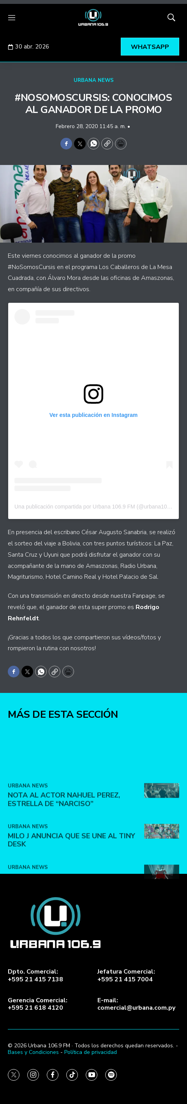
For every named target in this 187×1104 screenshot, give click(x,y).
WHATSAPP (150, 47)
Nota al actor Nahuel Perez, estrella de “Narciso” (64, 841)
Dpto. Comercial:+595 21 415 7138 (35, 975)
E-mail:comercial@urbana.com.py (136, 1004)
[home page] (93, 17)
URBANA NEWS (94, 80)
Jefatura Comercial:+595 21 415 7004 (126, 975)
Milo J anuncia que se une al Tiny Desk (71, 881)
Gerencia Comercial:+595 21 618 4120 (37, 1004)
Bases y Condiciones (33, 1052)
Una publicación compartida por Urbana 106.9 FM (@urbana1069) (94, 506)
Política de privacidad (90, 1052)
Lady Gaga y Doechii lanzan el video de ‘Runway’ (66, 922)
